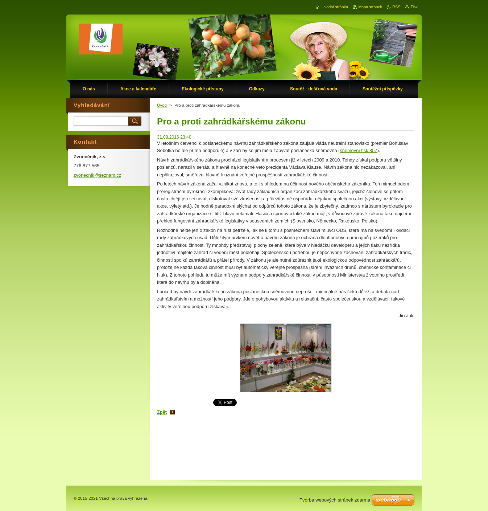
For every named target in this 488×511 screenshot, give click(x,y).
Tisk (414, 7)
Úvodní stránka (335, 7)
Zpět (162, 412)
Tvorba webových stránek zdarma (334, 500)
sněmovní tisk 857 (358, 150)
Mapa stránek (370, 7)
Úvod (162, 105)
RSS (396, 7)
